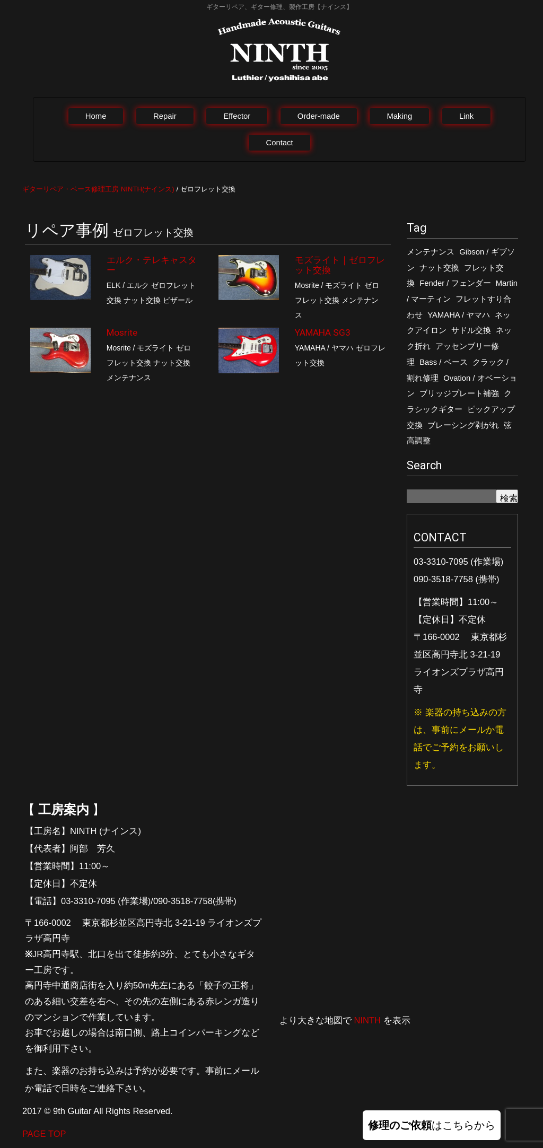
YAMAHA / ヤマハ (458, 315)
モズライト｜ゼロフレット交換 (340, 265)
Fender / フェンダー (455, 283)
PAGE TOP (44, 1133)
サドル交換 (471, 330)
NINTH (367, 1020)
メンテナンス (430, 252)
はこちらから (431, 1125)
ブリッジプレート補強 (459, 393)
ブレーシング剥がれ (463, 425)
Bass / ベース (443, 362)
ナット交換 (439, 268)
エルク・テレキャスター (152, 265)
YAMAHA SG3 (323, 332)
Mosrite (122, 332)
